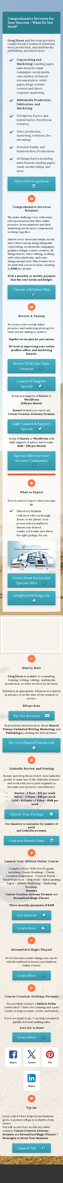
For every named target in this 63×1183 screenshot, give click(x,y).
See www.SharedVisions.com (31, 745)
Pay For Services (32, 715)
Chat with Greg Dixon (31, 183)
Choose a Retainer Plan (31, 292)
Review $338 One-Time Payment (31, 366)
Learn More (31, 928)
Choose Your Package (32, 814)
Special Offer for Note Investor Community (31, 461)
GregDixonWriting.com (31, 598)
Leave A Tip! (31, 1148)
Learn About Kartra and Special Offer (31, 580)
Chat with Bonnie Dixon (31, 840)
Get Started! (31, 915)
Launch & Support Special (31, 383)
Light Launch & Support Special (31, 426)
